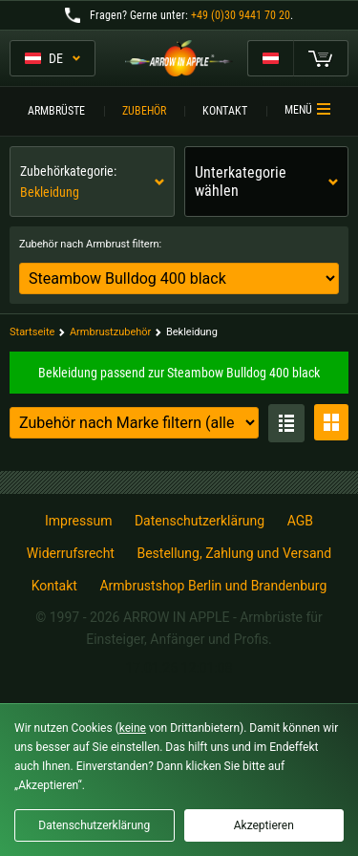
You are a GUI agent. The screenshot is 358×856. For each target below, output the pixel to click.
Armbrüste (56, 111)
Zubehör (144, 111)
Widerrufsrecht (71, 553)
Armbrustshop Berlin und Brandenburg (212, 585)
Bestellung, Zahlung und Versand (234, 553)
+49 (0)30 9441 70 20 (240, 15)
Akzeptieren (264, 825)
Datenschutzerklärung (199, 520)
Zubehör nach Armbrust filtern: (90, 244)
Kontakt (224, 111)
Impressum (78, 520)
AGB (300, 520)
